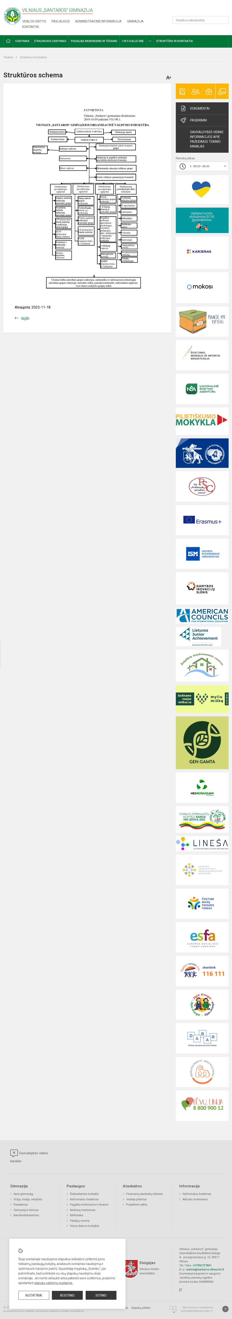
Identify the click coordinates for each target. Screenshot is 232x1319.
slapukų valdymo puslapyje (53, 1283)
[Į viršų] (225, 1309)
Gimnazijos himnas (26, 1210)
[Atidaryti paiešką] (223, 20)
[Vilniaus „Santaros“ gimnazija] (12, 14)
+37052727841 (202, 1265)
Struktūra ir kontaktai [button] (174, 41)
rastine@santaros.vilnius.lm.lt (205, 1269)
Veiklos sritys (34, 21)
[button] (198, 9)
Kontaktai (30, 27)
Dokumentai (195, 108)
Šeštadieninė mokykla (84, 1194)
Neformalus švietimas (84, 1199)
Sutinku (100, 1295)
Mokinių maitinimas (82, 1210)
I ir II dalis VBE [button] (133, 41)
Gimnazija (135, 21)
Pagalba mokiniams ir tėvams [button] (94, 41)
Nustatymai (33, 1295)
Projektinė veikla (136, 1204)
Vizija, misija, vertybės (28, 1199)
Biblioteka (76, 1215)
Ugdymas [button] (22, 41)
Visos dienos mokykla (84, 1226)
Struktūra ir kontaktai (33, 57)
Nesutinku (67, 1295)
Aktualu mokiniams (195, 1199)
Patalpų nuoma (79, 1220)
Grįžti (25, 318)
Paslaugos (60, 21)
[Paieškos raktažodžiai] (200, 20)
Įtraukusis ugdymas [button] (50, 41)
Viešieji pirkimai (136, 1199)
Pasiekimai (193, 120)
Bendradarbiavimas (26, 1215)
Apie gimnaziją (23, 1194)
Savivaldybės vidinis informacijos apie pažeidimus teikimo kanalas (206, 139)
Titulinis (8, 57)
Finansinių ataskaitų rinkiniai (144, 1194)
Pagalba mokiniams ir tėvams (89, 1204)
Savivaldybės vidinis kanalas (29, 1156)
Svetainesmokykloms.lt (197, 1311)
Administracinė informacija (98, 21)
